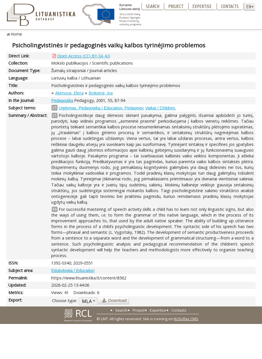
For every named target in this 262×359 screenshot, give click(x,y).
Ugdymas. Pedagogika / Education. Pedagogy (101, 108)
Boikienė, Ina (101, 93)
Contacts (230, 6)
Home (16, 34)
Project (175, 6)
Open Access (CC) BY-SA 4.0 (83, 56)
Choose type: (64, 300)
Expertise (202, 6)
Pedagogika (62, 100)
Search (152, 6)
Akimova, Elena (69, 93)
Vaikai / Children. (160, 108)
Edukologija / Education (72, 270)
